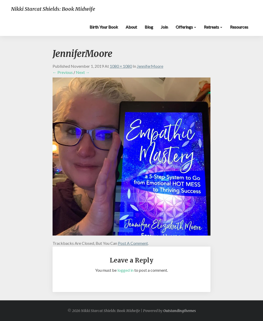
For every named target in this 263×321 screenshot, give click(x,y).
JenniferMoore (150, 66)
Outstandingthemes (179, 310)
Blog (149, 26)
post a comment (133, 243)
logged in (125, 270)
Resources (239, 26)
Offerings (186, 26)
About (131, 26)
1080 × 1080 (121, 66)
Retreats (213, 26)
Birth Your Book (103, 26)
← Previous (63, 72)
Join (164, 26)
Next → (83, 72)
